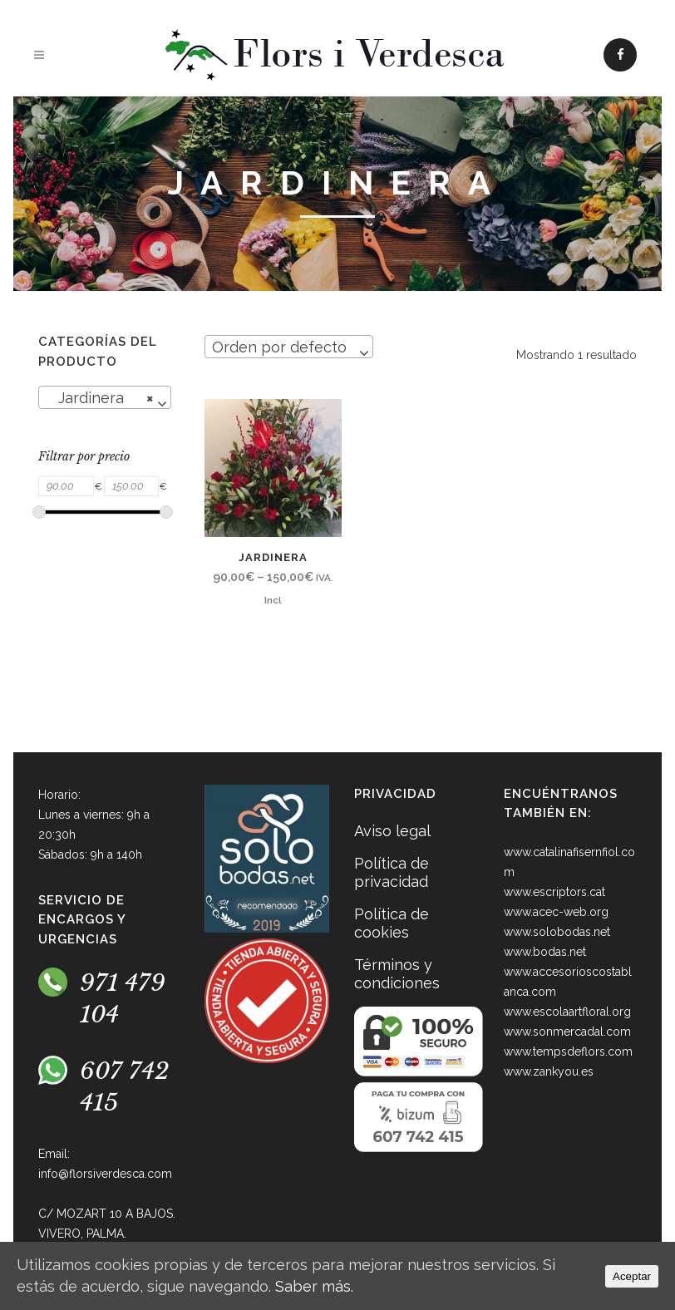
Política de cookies (391, 923)
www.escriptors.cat (554, 892)
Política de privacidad (391, 872)
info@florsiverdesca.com (105, 1173)
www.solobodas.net (557, 931)
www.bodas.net (545, 951)
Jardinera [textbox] (100, 398)
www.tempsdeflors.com (568, 1051)
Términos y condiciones (397, 974)
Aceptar (632, 1276)
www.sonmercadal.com (567, 1031)
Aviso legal (392, 831)
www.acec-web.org (556, 911)
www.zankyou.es (549, 1071)
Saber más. (314, 1286)
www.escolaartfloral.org (567, 1011)
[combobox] (104, 397)
